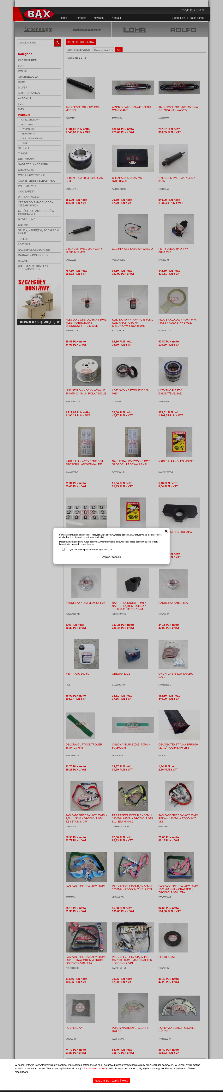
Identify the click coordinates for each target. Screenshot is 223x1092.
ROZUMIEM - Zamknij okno (111, 1080)
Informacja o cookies (93, 1068)
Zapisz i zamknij (111, 557)
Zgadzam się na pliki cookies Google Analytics (90, 549)
